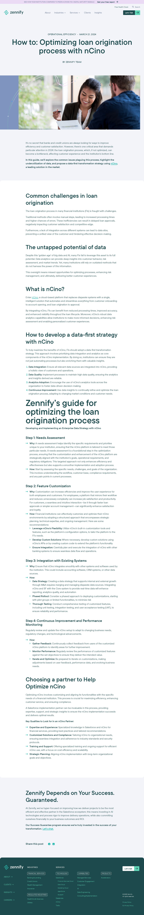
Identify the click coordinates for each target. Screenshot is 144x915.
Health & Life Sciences (35, 899)
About (48, 12)
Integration (81, 885)
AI (78, 888)
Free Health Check (121, 7)
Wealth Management (34, 885)
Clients (87, 12)
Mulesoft (60, 894)
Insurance (30, 888)
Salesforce (60, 878)
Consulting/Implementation (87, 896)
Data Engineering (83, 892)
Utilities (29, 902)
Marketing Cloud (63, 888)
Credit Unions (32, 881)
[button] (60, 13)
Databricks (59, 898)
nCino (35, 297)
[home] (13, 12)
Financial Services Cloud (65, 881)
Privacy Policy (127, 902)
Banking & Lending (34, 878)
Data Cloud (61, 884)
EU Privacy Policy (128, 905)
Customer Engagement (85, 881)
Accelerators (105, 878)
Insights (98, 12)
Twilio (58, 905)
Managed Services (84, 878)
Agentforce (61, 891)
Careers (9, 900)
